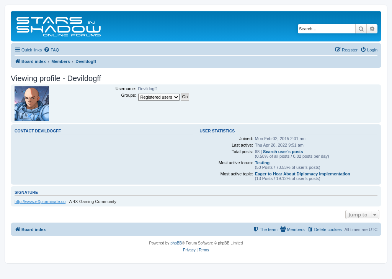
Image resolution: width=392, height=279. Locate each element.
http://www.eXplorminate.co (40, 201)
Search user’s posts (283, 151)
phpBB (176, 243)
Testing (262, 162)
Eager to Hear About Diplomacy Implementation (302, 174)
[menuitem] (51, 49)
